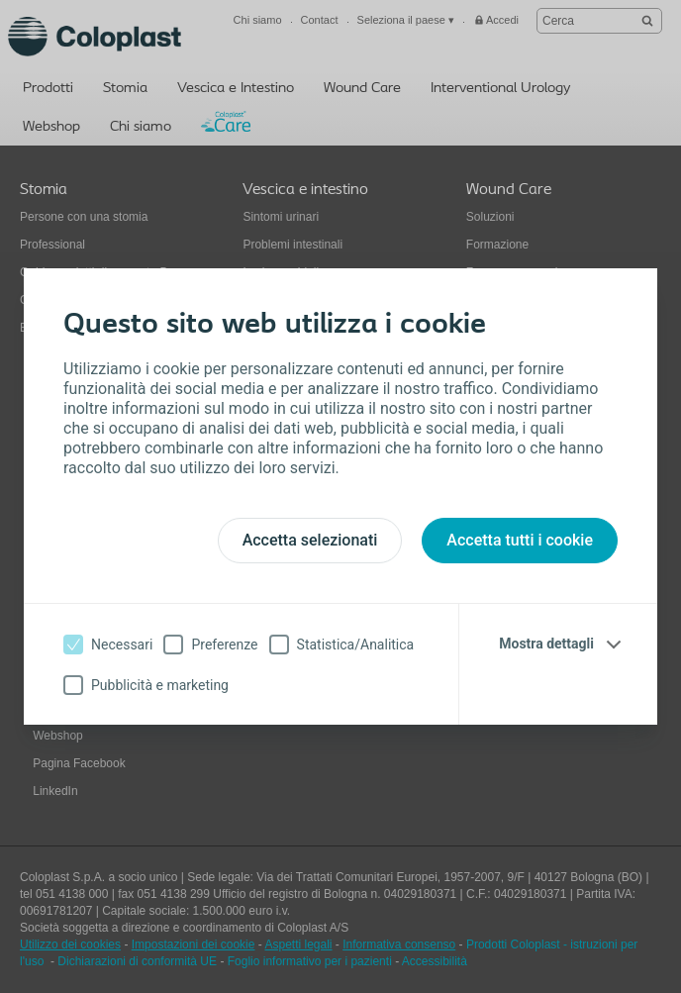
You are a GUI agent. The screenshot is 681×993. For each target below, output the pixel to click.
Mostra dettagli (546, 643)
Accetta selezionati (310, 540)
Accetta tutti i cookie (519, 540)
